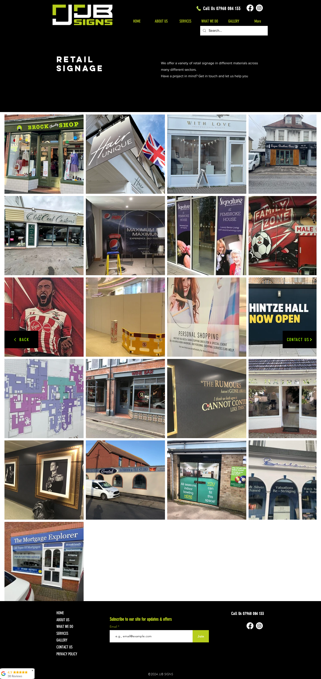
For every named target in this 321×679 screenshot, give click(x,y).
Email (114, 626)
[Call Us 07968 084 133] (218, 8)
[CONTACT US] (300, 339)
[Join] (201, 636)
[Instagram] (259, 7)
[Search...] (233, 30)
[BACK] (21, 339)
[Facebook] (250, 7)
